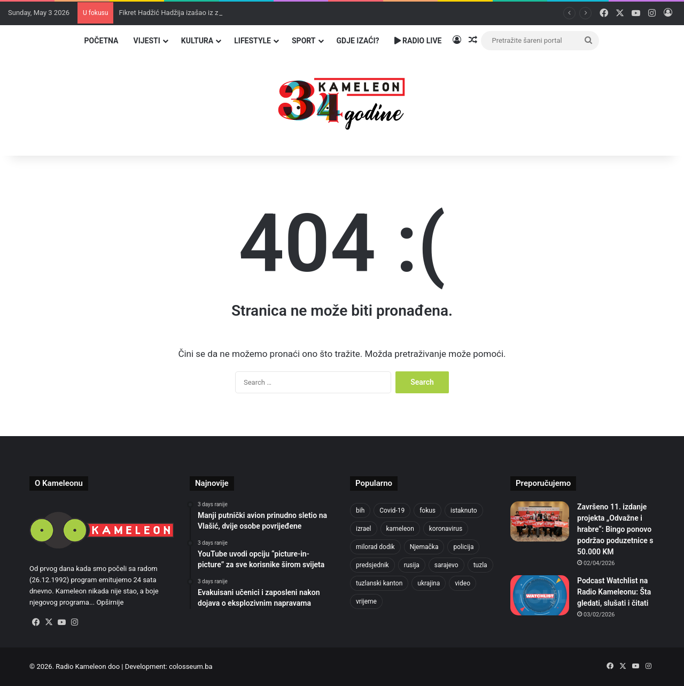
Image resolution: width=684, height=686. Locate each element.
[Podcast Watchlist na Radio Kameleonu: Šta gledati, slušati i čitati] (539, 595)
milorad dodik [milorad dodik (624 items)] (375, 547)
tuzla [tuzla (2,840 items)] (480, 565)
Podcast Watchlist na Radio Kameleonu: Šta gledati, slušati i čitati (614, 591)
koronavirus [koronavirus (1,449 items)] (445, 528)
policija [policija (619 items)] (463, 547)
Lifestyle (252, 40)
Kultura (197, 40)
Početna (101, 40)
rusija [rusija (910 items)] (411, 565)
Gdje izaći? (358, 40)
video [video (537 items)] (462, 583)
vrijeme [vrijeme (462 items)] (366, 601)
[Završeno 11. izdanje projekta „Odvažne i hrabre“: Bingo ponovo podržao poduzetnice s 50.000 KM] (539, 521)
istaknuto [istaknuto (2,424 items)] (463, 510)
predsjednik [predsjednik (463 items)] (372, 565)
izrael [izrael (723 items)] (363, 528)
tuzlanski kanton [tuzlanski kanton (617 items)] (379, 583)
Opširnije (109, 602)
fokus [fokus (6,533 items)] (427, 510)
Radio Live (418, 40)
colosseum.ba (190, 666)
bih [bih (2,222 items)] (360, 510)
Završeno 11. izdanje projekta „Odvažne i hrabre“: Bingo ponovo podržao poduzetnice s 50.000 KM (615, 529)
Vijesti (146, 40)
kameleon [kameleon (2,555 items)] (400, 528)
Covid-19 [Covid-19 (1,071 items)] (392, 510)
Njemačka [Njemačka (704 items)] (424, 547)
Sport (304, 40)
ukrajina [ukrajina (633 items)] (428, 583)
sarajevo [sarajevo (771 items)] (446, 565)
